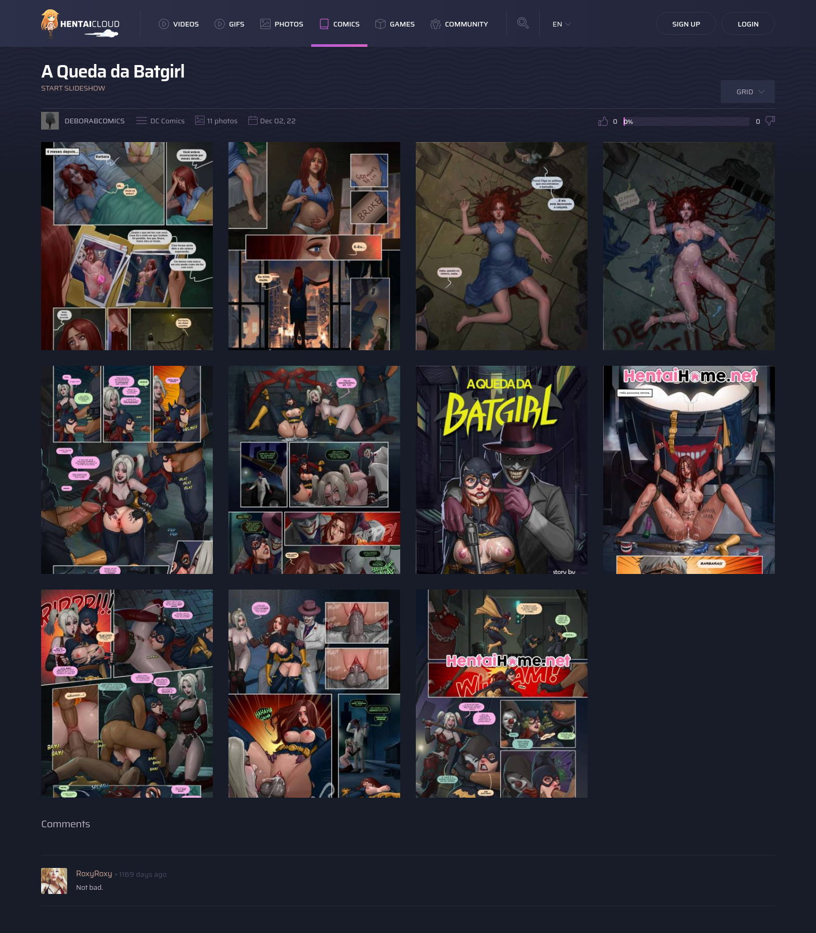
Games (395, 24)
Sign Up (686, 24)
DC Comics (167, 120)
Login (748, 24)
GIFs (229, 24)
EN (558, 24)
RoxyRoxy (94, 873)
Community (459, 24)
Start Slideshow (73, 88)
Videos (179, 24)
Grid (744, 91)
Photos (281, 24)
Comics (339, 24)
